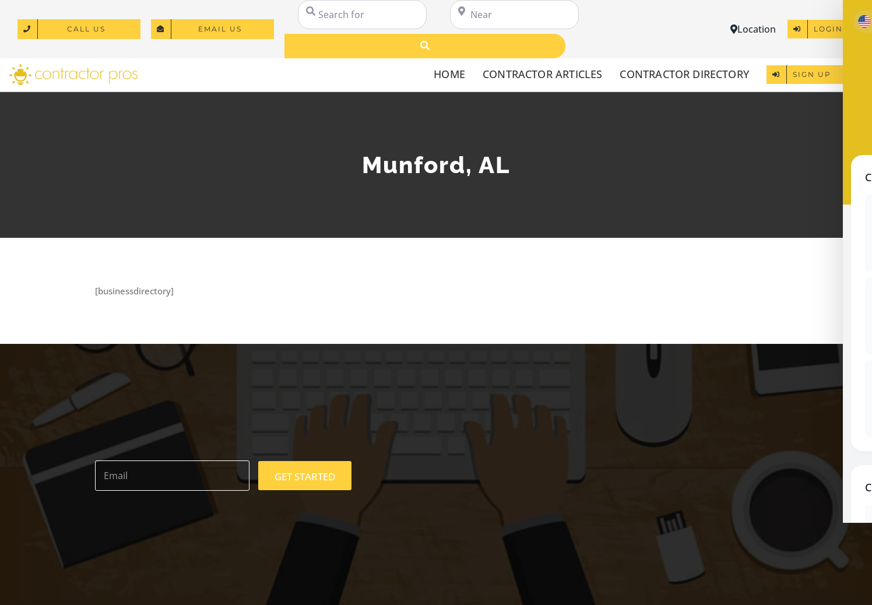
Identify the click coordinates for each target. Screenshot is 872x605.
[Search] (424, 46)
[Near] (514, 14)
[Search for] (362, 14)
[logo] (73, 68)
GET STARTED (305, 476)
